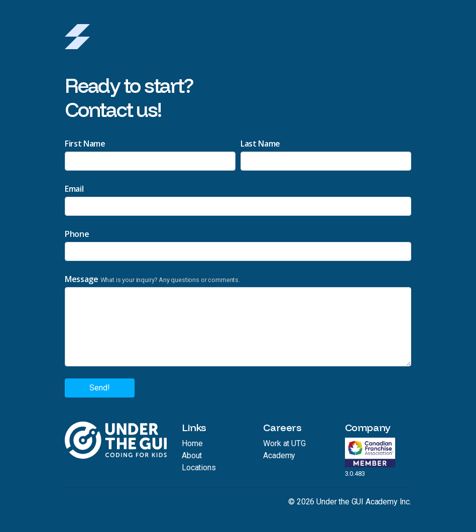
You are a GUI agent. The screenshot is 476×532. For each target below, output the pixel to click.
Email (74, 188)
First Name (85, 143)
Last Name (260, 143)
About (192, 455)
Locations (199, 467)
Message (81, 279)
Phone (77, 233)
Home (192, 443)
